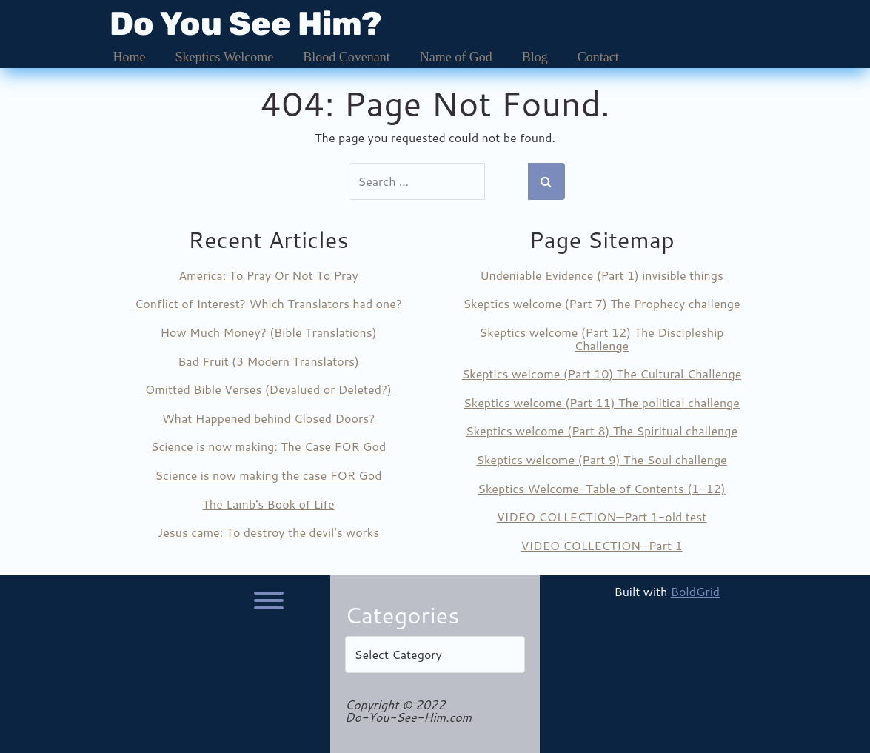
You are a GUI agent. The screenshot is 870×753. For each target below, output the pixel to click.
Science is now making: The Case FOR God (268, 446)
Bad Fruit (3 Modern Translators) (268, 360)
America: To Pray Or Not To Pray (268, 275)
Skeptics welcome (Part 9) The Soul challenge (601, 459)
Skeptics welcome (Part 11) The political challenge (602, 402)
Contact (598, 57)
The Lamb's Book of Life (268, 503)
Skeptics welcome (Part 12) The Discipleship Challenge (602, 339)
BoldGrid (695, 591)
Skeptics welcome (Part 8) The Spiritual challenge (601, 430)
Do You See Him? (246, 23)
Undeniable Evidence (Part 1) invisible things (601, 275)
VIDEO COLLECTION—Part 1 (601, 545)
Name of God (456, 57)
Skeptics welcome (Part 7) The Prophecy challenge (601, 303)
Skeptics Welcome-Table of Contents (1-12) (601, 488)
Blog (535, 57)
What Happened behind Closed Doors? (268, 417)
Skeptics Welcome (224, 57)
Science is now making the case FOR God (268, 474)
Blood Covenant (346, 57)
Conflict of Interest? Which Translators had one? (268, 303)
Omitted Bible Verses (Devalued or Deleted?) (268, 389)
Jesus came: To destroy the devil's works (268, 532)
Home (129, 57)
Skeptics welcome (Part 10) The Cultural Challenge (602, 373)
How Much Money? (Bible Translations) (269, 332)
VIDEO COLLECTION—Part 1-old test (602, 516)
